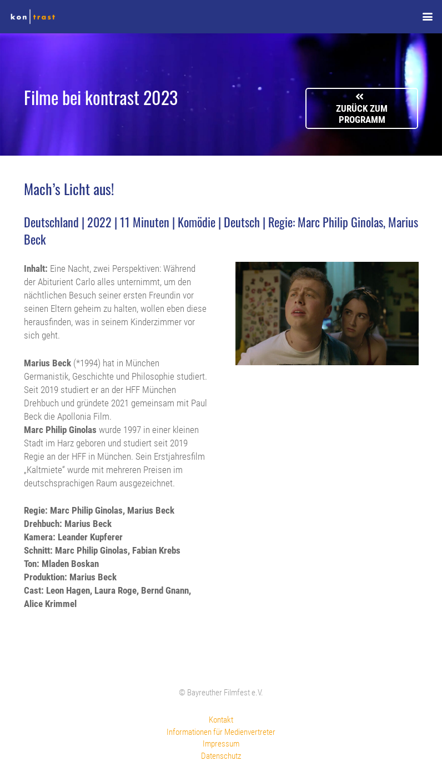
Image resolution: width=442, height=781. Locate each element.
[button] (427, 17)
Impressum (221, 744)
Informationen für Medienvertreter (221, 732)
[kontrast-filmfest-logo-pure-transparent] (32, 16)
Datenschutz (221, 756)
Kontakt (221, 720)
